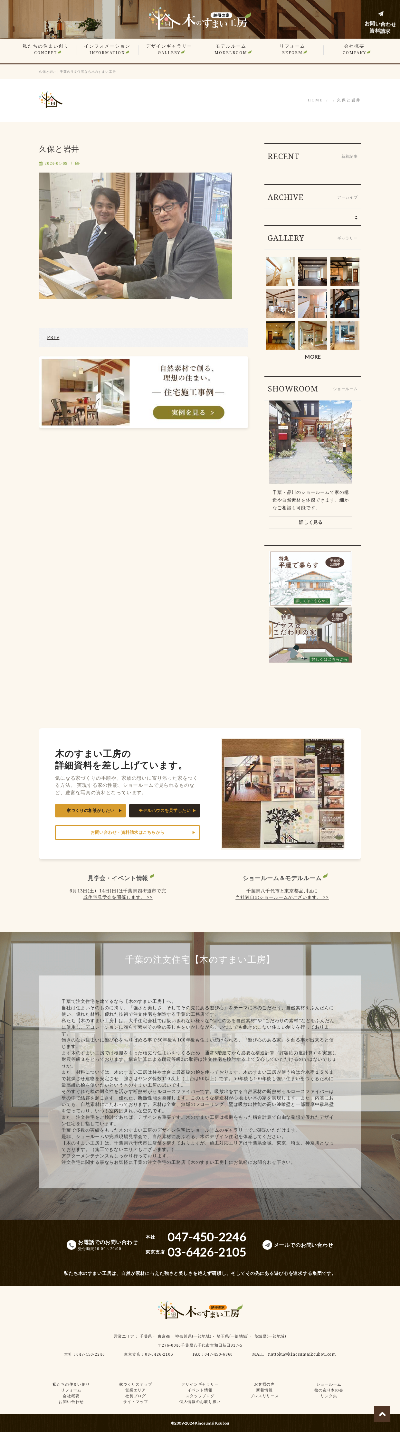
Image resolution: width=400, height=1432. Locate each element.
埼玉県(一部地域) (233, 1336)
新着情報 (264, 1390)
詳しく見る (311, 522)
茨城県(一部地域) (270, 1336)
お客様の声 (264, 1384)
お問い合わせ (71, 1401)
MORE (312, 356)
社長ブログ (135, 1396)
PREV (53, 337)
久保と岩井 (349, 100)
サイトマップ (135, 1401)
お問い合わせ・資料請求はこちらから (127, 832)
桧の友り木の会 (328, 1390)
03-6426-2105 (159, 1354)
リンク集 (328, 1396)
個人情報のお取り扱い (200, 1401)
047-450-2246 (90, 1354)
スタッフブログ (200, 1396)
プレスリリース (264, 1396)
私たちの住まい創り (46, 49)
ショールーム (328, 1384)
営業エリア (124, 1336)
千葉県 (146, 1336)
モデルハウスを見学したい (164, 810)
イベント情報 (199, 1390)
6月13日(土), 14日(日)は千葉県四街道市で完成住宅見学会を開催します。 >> (118, 894)
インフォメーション (107, 49)
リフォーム (292, 49)
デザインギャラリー (169, 49)
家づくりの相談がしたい (91, 810)
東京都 (163, 1336)
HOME (315, 100)
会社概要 (354, 49)
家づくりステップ (135, 1384)
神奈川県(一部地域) (193, 1336)
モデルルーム (230, 49)
